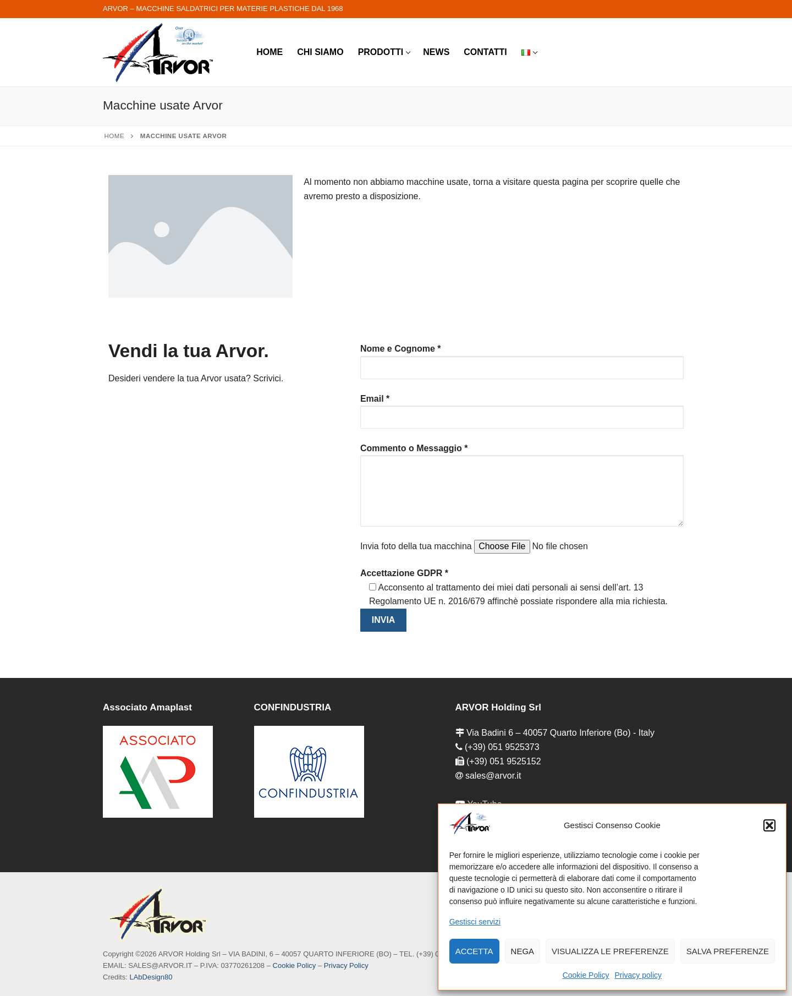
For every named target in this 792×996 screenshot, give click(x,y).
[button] (769, 825)
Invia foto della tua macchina (500, 546)
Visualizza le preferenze (610, 951)
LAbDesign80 (150, 977)
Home (115, 136)
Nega (523, 951)
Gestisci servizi (475, 921)
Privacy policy (638, 975)
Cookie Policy (586, 975)
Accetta (474, 951)
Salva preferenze (727, 951)
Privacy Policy (346, 965)
